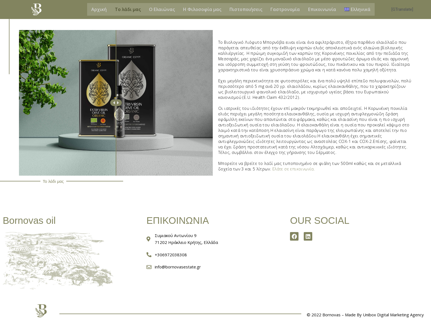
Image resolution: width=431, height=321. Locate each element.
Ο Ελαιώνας (162, 9)
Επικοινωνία (322, 9)
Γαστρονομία (285, 9)
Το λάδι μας (128, 9)
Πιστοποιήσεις (246, 9)
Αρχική (99, 9)
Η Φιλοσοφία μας (202, 9)
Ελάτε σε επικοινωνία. (294, 169)
